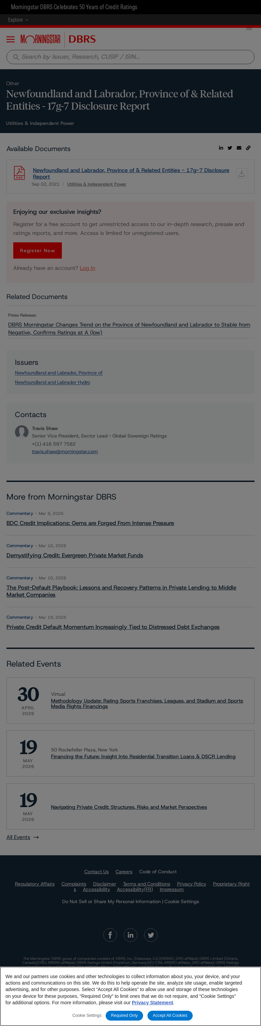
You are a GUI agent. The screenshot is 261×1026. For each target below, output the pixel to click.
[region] (130, 996)
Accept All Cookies (170, 1015)
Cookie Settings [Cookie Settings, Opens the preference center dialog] (87, 1015)
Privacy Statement (152, 1002)
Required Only (124, 1015)
